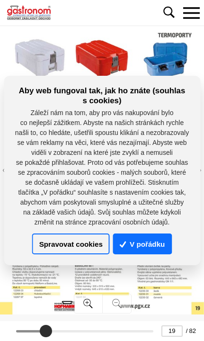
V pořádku (142, 244)
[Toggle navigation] (191, 13)
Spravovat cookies (71, 244)
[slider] (46, 331)
